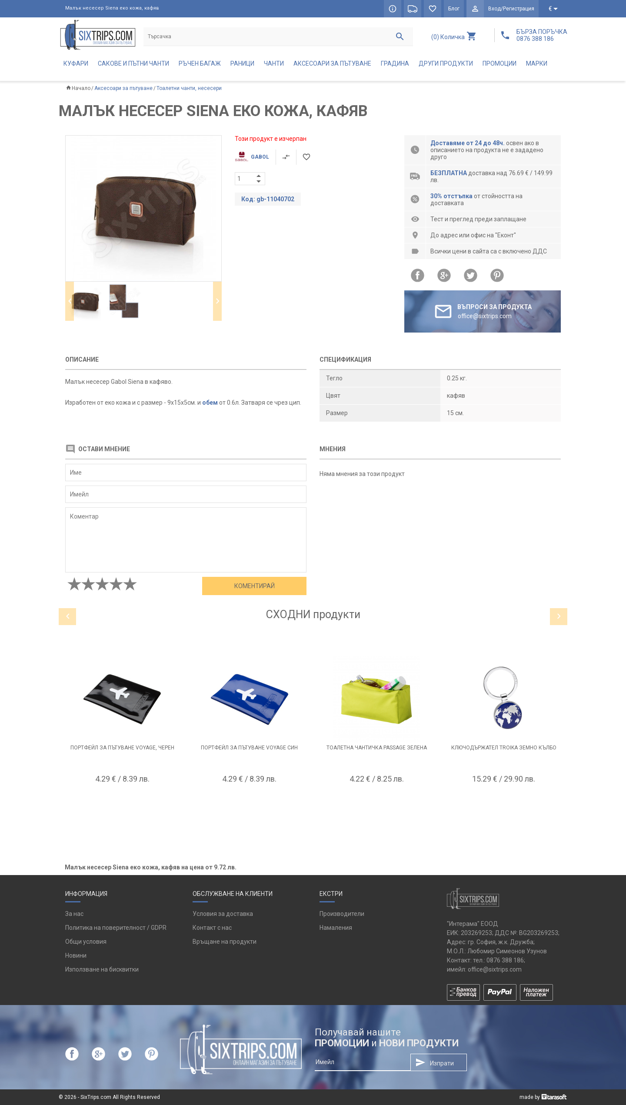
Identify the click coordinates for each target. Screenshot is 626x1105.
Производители (342, 913)
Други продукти (446, 63)
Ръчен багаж (200, 63)
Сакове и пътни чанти (133, 63)
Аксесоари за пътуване (332, 63)
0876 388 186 (505, 960)
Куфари (75, 63)
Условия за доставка (223, 913)
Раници (242, 63)
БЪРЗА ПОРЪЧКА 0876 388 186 (541, 35)
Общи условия (86, 941)
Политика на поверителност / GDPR (115, 927)
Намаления (336, 927)
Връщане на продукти (224, 941)
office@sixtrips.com (495, 969)
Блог (454, 9)
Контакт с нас (212, 927)
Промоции (499, 63)
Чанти (274, 63)
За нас (74, 913)
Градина (395, 63)
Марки (536, 63)
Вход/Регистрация (511, 9)
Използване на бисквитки (102, 969)
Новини (76, 955)
